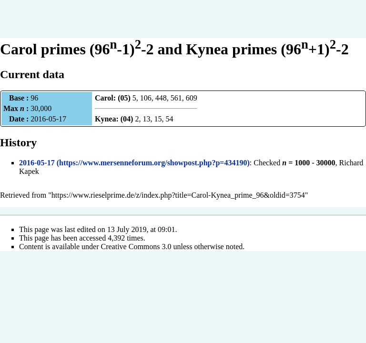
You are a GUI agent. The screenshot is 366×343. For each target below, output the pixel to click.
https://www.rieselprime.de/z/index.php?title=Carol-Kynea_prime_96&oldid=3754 (178, 195)
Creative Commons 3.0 (136, 246)
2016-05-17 (37, 163)
